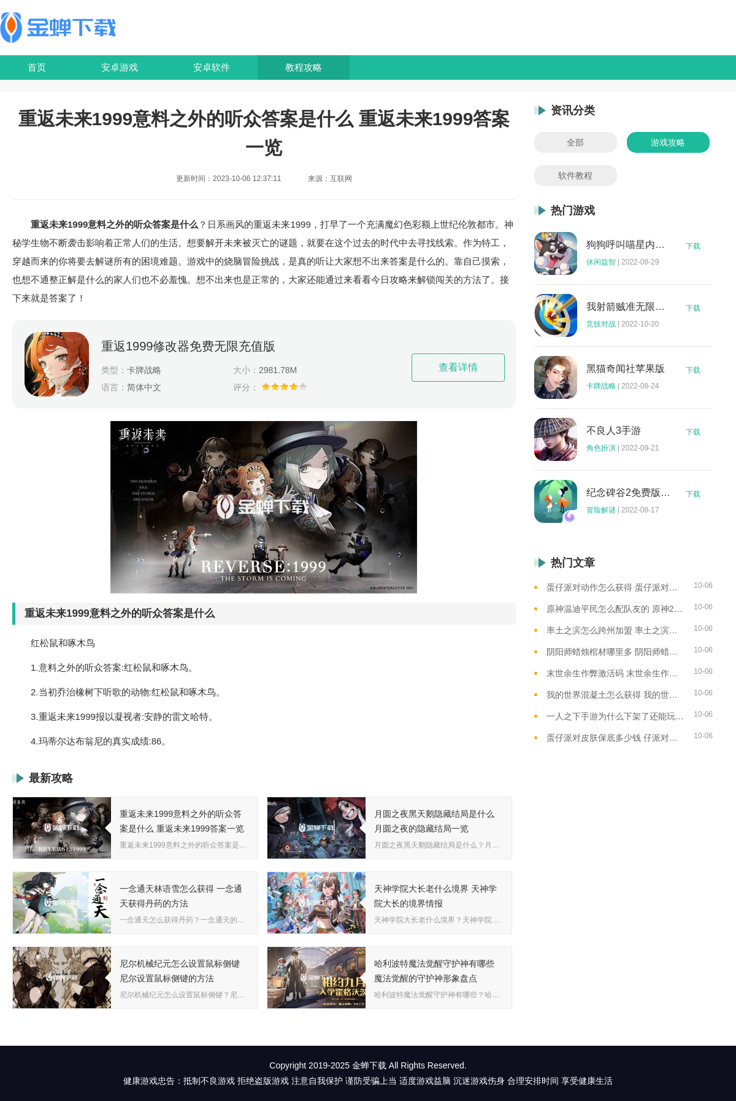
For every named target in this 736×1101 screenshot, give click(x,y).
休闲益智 (601, 262)
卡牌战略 (601, 386)
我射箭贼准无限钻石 (628, 307)
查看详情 (458, 367)
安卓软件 (211, 67)
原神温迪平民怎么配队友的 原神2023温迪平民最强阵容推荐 (615, 609)
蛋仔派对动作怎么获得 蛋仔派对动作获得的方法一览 (615, 587)
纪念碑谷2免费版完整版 (628, 493)
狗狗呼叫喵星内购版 (628, 245)
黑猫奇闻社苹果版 (625, 369)
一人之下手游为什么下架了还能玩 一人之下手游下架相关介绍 (615, 716)
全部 (575, 142)
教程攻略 (303, 67)
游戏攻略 (668, 142)
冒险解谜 (601, 510)
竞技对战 (601, 324)
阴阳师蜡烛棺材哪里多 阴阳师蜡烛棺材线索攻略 (615, 652)
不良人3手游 (613, 431)
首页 (37, 67)
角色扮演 (601, 448)
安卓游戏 (119, 67)
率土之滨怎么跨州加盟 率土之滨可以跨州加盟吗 (615, 630)
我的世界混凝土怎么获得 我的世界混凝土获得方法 (615, 695)
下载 (693, 246)
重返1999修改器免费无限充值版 (188, 346)
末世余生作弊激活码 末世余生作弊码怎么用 (615, 673)
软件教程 (575, 175)
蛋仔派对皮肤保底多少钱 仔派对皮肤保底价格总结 (615, 738)
